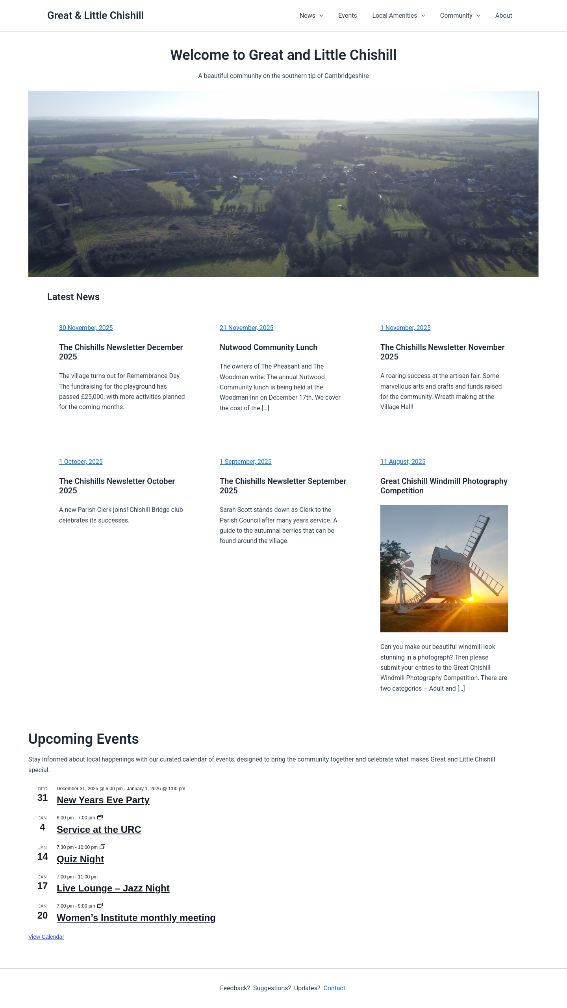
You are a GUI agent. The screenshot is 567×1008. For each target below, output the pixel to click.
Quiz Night (80, 859)
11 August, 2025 (403, 461)
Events (357, 15)
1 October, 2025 (81, 461)
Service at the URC (99, 829)
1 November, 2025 (405, 328)
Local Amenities (405, 16)
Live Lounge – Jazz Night (113, 888)
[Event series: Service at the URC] (100, 818)
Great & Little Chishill (95, 15)
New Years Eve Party (103, 800)
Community (464, 16)
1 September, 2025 (246, 461)
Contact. (335, 988)
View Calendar (46, 937)
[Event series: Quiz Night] (102, 847)
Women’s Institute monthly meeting (136, 917)
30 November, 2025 (86, 328)
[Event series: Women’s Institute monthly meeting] (100, 906)
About (505, 15)
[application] (331, 16)
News (323, 16)
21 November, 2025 (247, 328)
